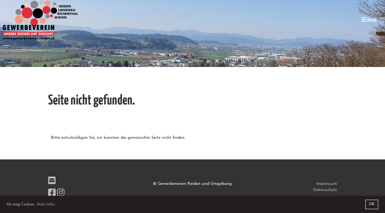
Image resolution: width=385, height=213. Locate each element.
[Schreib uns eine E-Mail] (52, 181)
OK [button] (372, 204)
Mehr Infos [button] (46, 205)
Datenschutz (325, 190)
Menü (369, 20)
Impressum (326, 184)
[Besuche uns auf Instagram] (60, 193)
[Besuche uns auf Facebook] (52, 193)
